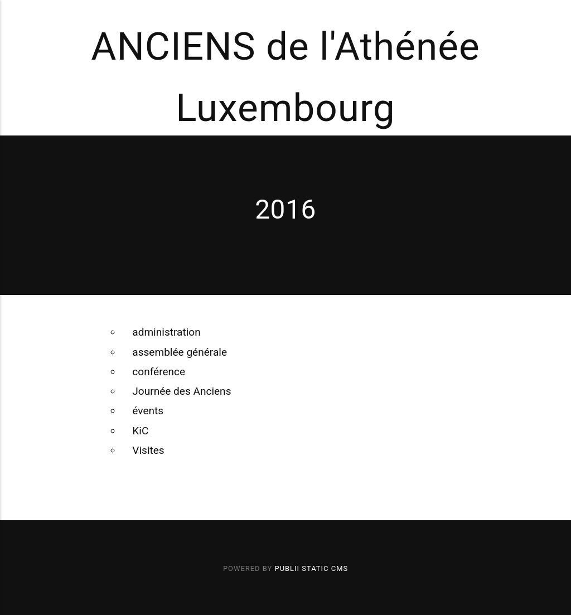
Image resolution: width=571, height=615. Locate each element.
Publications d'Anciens (382, 155)
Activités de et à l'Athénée (264, 155)
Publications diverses (491, 155)
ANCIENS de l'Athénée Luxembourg (285, 77)
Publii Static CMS (312, 568)
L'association (61, 155)
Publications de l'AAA (148, 155)
